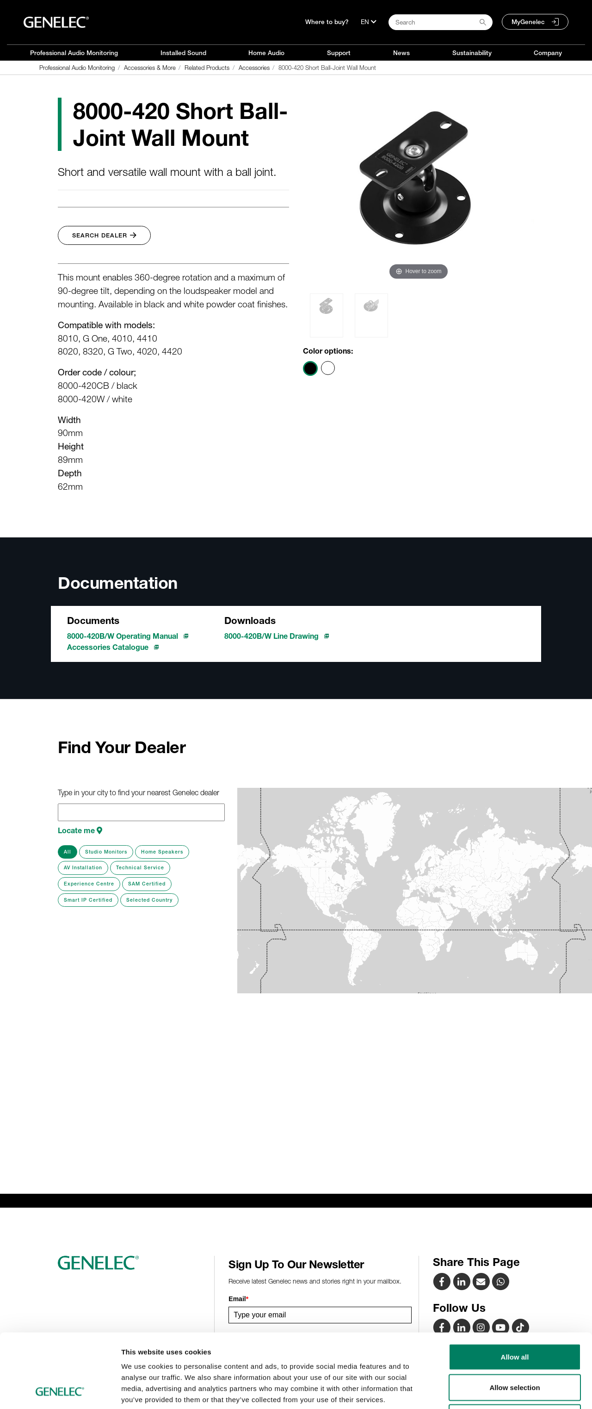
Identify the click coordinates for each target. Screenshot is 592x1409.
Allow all (515, 1287)
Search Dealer (104, 235)
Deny (515, 1348)
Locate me (80, 830)
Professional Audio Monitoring (74, 52)
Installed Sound (183, 52)
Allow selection (514, 1318)
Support (339, 52)
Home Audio (266, 52)
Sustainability (472, 52)
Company (548, 52)
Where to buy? (327, 21)
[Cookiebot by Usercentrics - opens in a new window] (59, 1391)
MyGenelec (528, 21)
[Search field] (440, 22)
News (401, 52)
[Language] (368, 22)
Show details (485, 1391)
